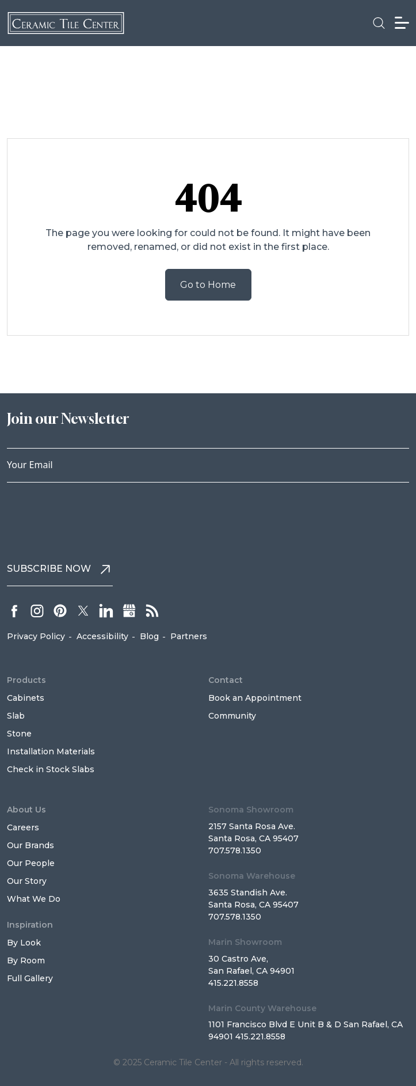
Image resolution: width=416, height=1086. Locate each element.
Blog (149, 636)
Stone (19, 733)
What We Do (33, 899)
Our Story (27, 881)
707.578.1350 (234, 850)
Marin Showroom (245, 942)
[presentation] (94, 516)
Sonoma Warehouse (251, 876)
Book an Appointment (254, 698)
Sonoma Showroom (250, 809)
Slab (16, 716)
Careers (23, 827)
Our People (31, 863)
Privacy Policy (36, 636)
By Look (24, 942)
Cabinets (25, 698)
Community (232, 716)
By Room (26, 960)
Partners (188, 636)
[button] (379, 23)
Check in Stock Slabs (50, 769)
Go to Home (208, 284)
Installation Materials (51, 751)
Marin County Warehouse (262, 1008)
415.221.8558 (233, 983)
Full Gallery (30, 978)
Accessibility (102, 636)
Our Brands (30, 845)
